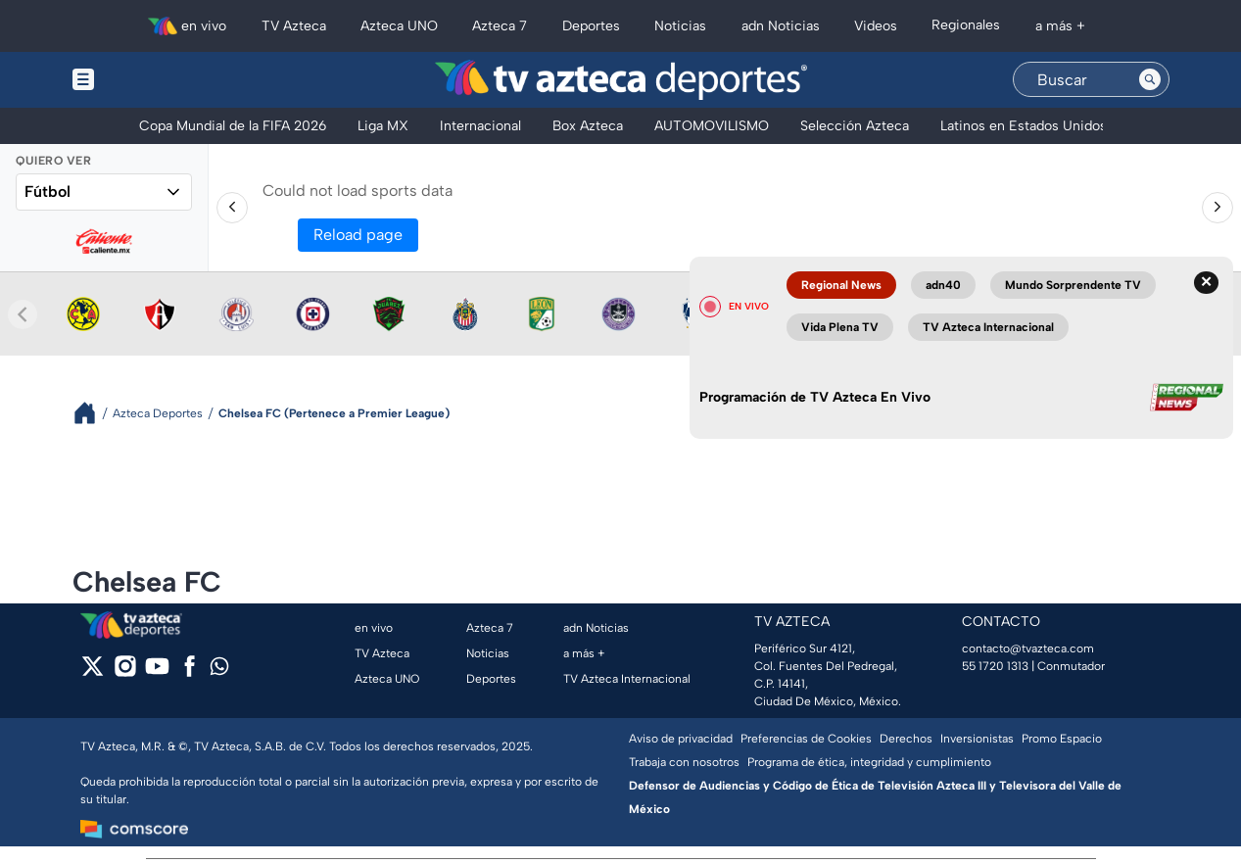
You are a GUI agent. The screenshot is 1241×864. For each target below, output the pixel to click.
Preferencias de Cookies (806, 738)
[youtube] (157, 672)
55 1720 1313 (995, 666)
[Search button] (1150, 79)
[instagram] (125, 672)
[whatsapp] (219, 670)
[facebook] (189, 672)
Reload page (358, 234)
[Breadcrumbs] (92, 413)
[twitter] (92, 672)
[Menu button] (150, 80)
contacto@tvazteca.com (1028, 648)
